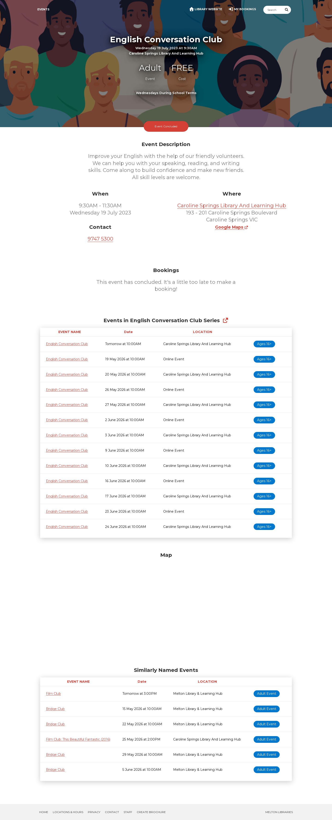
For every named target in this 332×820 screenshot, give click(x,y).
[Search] (273, 10)
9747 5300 (100, 239)
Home (43, 812)
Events (43, 9)
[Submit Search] (286, 10)
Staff (128, 812)
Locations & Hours (68, 812)
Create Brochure (151, 812)
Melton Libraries (279, 812)
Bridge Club (55, 709)
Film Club (53, 693)
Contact (112, 812)
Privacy (94, 812)
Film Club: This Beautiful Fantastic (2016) (78, 739)
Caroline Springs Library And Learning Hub (231, 205)
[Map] (166, 608)
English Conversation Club (67, 344)
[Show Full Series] (225, 320)
